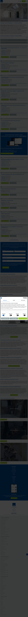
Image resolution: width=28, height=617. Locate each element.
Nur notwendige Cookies (5, 318)
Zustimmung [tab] (5, 300)
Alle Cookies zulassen (23, 318)
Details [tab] (14, 300)
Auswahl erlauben (14, 318)
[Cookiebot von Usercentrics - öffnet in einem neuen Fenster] (23, 298)
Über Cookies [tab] (23, 300)
